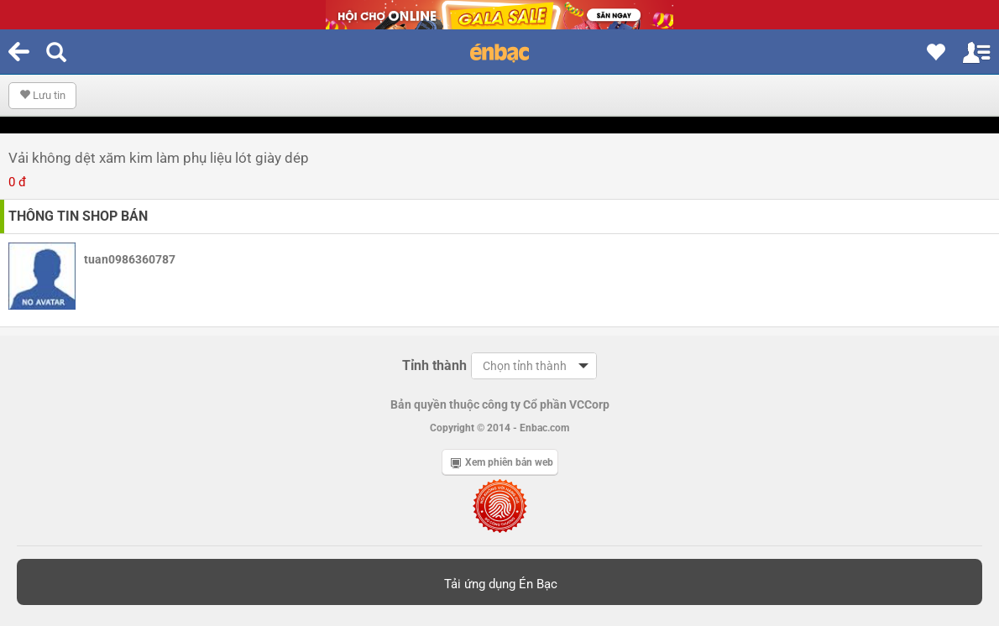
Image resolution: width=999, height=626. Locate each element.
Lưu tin (42, 95)
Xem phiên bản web (502, 462)
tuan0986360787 (129, 259)
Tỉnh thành (434, 365)
